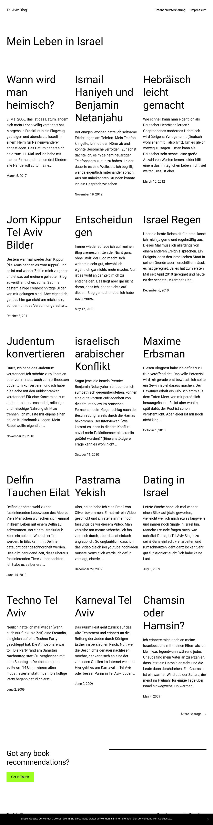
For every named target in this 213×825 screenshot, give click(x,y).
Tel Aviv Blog (17, 10)
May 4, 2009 (151, 696)
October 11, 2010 (87, 455)
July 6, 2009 (151, 569)
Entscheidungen (104, 226)
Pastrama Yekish (97, 486)
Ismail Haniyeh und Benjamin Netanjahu (104, 98)
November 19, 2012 (88, 194)
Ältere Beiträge (193, 714)
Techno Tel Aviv (32, 606)
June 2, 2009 (16, 689)
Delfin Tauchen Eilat (38, 486)
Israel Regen (172, 219)
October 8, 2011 (18, 316)
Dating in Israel (164, 486)
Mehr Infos (185, 818)
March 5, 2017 (17, 176)
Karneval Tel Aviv (103, 606)
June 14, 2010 (17, 575)
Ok (176, 818)
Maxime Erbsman (164, 347)
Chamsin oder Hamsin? (164, 613)
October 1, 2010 (154, 430)
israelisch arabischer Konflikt (99, 354)
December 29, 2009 (88, 569)
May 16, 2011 (84, 309)
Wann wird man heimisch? (31, 92)
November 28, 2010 (20, 436)
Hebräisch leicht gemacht (167, 92)
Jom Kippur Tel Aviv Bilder (34, 232)
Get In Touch (20, 777)
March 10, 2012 (154, 181)
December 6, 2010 (156, 290)
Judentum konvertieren (36, 347)
